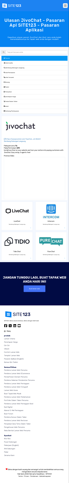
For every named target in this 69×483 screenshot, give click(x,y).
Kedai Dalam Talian (10, 101)
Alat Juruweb (9, 77)
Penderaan (34, 476)
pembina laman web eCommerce (17, 374)
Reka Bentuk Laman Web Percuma (17, 431)
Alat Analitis (8, 63)
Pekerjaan (11, 445)
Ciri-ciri (7, 345)
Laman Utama (9, 339)
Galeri (6, 87)
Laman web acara (11, 390)
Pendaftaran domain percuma (15, 377)
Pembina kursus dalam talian (15, 417)
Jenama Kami (9, 455)
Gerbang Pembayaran (11, 111)
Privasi (26, 476)
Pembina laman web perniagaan (16, 384)
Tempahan (8, 92)
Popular (7, 58)
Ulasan (6, 349)
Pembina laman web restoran (16, 420)
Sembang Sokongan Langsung (14, 68)
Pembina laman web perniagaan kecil (18, 404)
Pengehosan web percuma (14, 427)
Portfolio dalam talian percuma (16, 400)
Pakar (6, 452)
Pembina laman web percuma (15, 370)
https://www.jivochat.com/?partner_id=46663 (22, 139)
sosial (6, 106)
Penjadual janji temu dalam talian (17, 424)
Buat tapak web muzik (12, 394)
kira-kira (7, 439)
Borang (7, 82)
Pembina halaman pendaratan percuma (19, 380)
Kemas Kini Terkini (11, 362)
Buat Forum (8, 414)
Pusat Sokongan (10, 442)
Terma (20, 476)
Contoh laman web (11, 352)
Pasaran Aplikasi (14, 359)
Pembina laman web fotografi (16, 387)
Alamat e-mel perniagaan (13, 410)
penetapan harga (10, 96)
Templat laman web (12, 356)
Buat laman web (34, 289)
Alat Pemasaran (9, 72)
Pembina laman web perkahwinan (17, 397)
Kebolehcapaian (45, 476)
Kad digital (8, 407)
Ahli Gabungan (9, 449)
